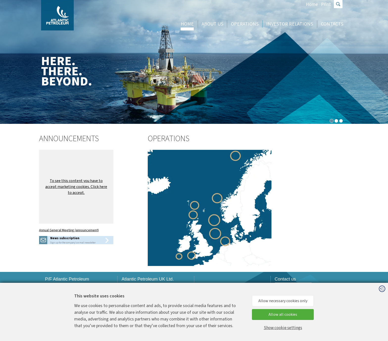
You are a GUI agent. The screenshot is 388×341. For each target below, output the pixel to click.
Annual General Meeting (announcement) (69, 230)
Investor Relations (289, 24)
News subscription (64, 238)
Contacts (332, 24)
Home (312, 4)
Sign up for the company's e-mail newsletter (73, 242)
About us (212, 24)
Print (326, 4)
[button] (76, 187)
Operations (245, 24)
